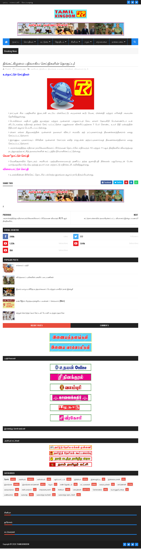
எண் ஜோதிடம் (66, 485)
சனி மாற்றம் (27, 490)
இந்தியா (43, 69)
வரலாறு (24, 495)
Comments (104, 326)
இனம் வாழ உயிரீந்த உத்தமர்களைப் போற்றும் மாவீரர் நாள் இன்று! (44, 289)
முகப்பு (5, 2)
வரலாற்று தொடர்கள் (67, 495)
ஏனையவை (117, 42)
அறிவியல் (41, 480)
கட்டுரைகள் (85, 485)
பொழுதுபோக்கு (117, 490)
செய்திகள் (29, 42)
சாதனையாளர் (45, 490)
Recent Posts (36, 326)
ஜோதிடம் (59, 42)
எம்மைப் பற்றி (22, 265)
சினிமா (74, 42)
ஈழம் (87, 42)
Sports (6, 480)
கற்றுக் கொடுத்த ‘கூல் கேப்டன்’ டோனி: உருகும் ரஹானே (40, 313)
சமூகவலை (101, 42)
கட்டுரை (44, 42)
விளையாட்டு (80, 69)
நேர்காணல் (97, 490)
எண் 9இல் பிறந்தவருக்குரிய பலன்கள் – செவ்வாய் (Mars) (40, 301)
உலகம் (60, 69)
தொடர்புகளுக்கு (27, 2)
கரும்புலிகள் (105, 485)
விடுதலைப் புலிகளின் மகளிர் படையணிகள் (35, 277)
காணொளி (122, 485)
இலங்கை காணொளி (30, 485)
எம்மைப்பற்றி (14, 2)
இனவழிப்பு (95, 480)
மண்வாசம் (8, 495)
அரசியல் (34, 69)
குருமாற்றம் (9, 490)
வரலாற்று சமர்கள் (44, 495)
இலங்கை (52, 69)
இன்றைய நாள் (114, 480)
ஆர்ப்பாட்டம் (59, 480)
